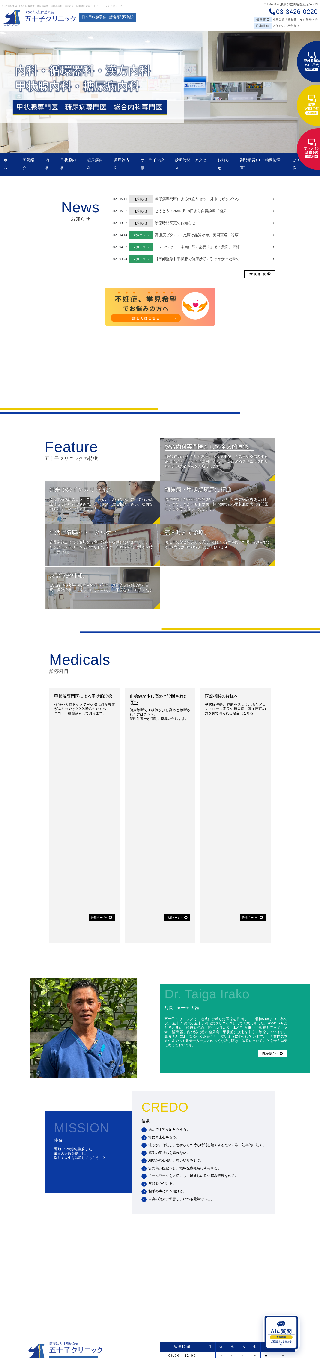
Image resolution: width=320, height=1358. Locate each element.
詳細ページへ (101, 917)
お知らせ (223, 164)
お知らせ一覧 (260, 274)
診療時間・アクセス (190, 164)
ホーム (8, 164)
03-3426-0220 (293, 11)
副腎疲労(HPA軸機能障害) (260, 164)
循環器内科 (122, 164)
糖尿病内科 (95, 164)
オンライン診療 (152, 164)
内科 (47, 164)
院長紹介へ (272, 1053)
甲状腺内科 (68, 164)
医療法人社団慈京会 (39, 12)
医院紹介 (28, 164)
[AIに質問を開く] (281, 1333)
